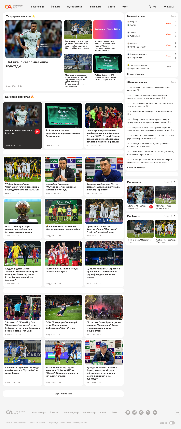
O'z (154, 7)
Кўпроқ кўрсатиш (135, 74)
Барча (173, 16)
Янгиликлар (95, 6)
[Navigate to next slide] (175, 182)
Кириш (169, 7)
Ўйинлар (55, 6)
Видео (111, 6)
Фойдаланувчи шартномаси (59, 423)
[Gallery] (151, 198)
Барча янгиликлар (136, 167)
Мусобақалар (74, 6)
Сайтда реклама (80, 423)
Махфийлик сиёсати (37, 423)
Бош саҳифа (37, 6)
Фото (125, 6)
